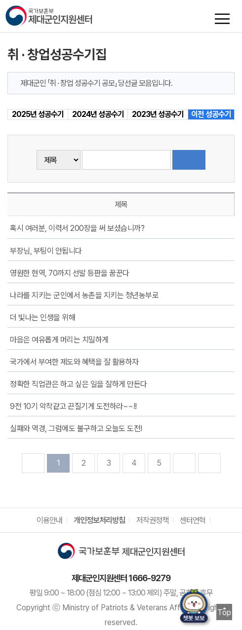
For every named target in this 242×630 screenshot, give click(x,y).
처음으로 (33, 463)
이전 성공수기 (211, 114)
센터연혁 (192, 520)
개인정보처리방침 (99, 520)
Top (224, 612)
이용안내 (49, 520)
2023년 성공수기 (158, 114)
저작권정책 (152, 520)
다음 (184, 463)
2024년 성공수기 (98, 114)
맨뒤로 (209, 463)
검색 (188, 160)
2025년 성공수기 (38, 114)
